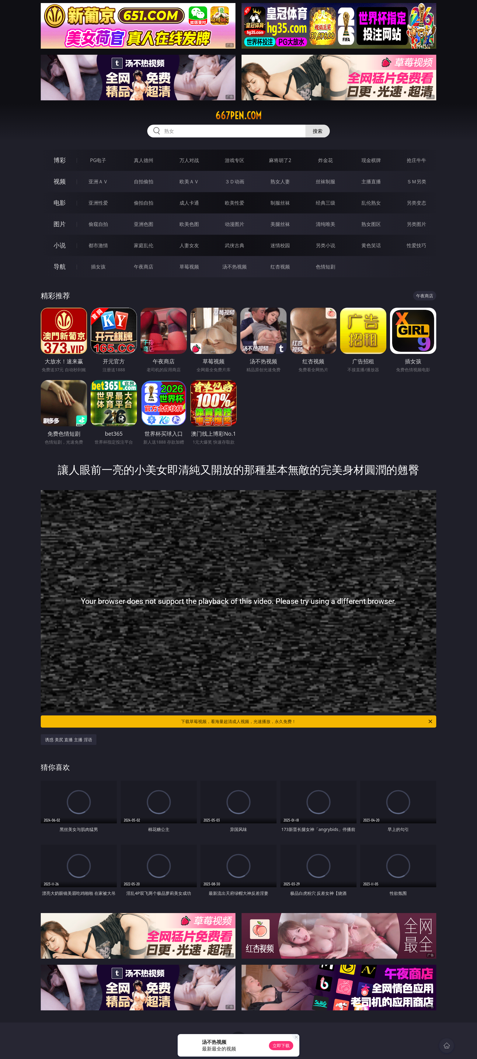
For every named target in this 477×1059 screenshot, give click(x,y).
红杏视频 (280, 266)
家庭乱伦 (143, 245)
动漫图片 (234, 224)
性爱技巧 (416, 245)
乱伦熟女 (371, 202)
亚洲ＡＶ (98, 181)
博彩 (60, 160)
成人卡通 (189, 202)
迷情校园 (280, 245)
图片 (60, 224)
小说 (60, 245)
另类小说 (325, 245)
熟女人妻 (280, 181)
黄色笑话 (371, 245)
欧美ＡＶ (189, 181)
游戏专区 (234, 160)
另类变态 (416, 202)
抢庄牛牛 (416, 160)
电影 (60, 203)
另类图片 (416, 224)
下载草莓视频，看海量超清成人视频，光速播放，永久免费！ (307, 721)
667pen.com (238, 115)
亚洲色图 (143, 224)
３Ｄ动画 (234, 181)
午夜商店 (143, 266)
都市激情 (98, 245)
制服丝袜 (280, 202)
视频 (60, 181)
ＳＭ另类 (416, 181)
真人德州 (143, 160)
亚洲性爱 (98, 202)
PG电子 (98, 160)
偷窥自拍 (98, 224)
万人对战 (189, 160)
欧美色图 (189, 224)
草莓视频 (189, 266)
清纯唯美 (325, 224)
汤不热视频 (234, 266)
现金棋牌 (371, 160)
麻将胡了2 (280, 160)
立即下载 (281, 1045)
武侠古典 (234, 245)
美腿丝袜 (280, 224)
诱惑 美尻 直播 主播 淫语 (68, 739)
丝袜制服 (325, 181)
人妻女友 (189, 245)
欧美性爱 (234, 202)
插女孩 (98, 266)
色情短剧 (325, 266)
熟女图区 (371, 224)
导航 (60, 266)
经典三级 (325, 202)
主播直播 (371, 181)
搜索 (317, 131)
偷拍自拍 (143, 202)
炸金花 (325, 160)
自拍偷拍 (143, 181)
